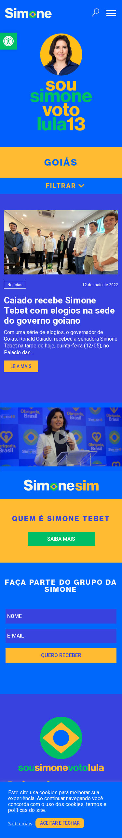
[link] (8, 41)
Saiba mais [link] (61, 539)
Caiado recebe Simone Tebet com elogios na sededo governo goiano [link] (59, 310)
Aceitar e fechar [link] (60, 823)
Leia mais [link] (21, 366)
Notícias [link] (14, 285)
